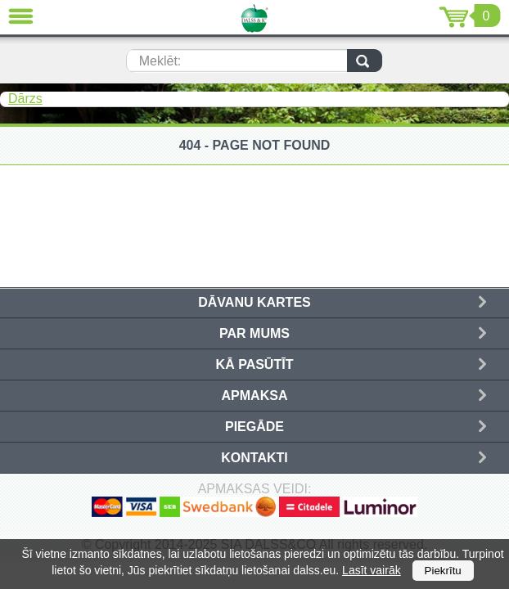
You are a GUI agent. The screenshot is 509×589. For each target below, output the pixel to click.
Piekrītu (443, 570)
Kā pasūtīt (255, 364)
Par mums (254, 333)
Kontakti (254, 458)
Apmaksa (255, 395)
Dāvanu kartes (254, 302)
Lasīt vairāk (371, 570)
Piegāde (254, 427)
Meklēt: (160, 61)
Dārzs (25, 99)
